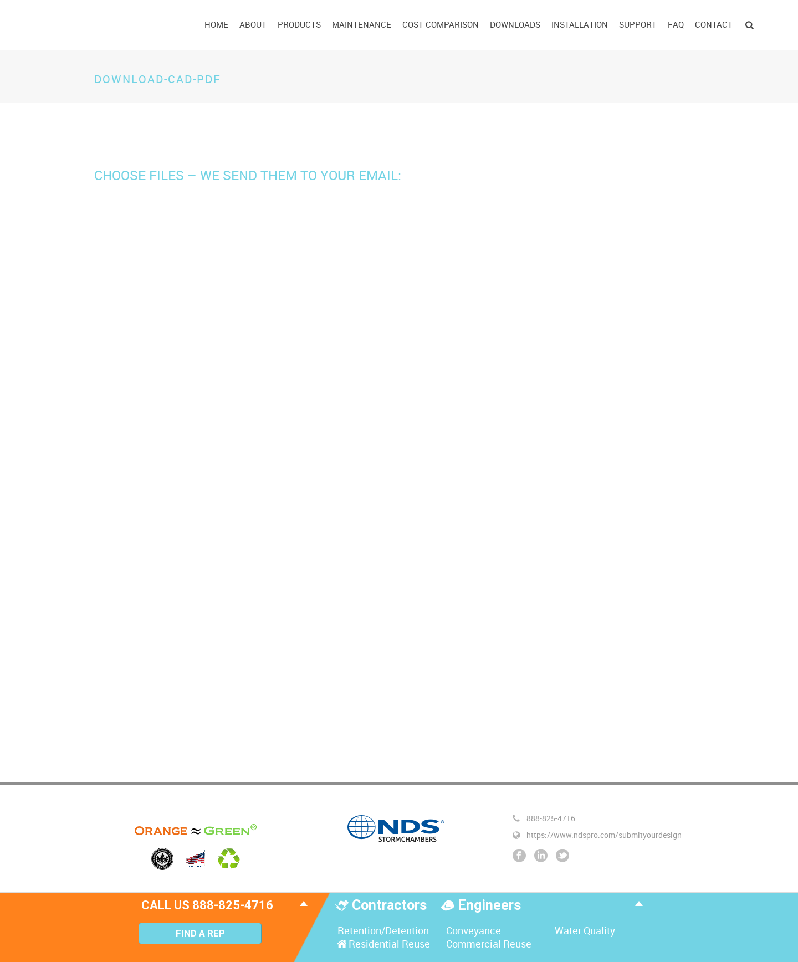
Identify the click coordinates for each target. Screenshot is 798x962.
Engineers (489, 905)
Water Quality (584, 930)
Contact (714, 24)
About (253, 24)
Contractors (391, 905)
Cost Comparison (440, 24)
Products (299, 24)
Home (216, 24)
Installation (579, 24)
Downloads (515, 24)
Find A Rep (200, 933)
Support (638, 24)
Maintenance (361, 24)
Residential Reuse (382, 943)
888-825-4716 (550, 818)
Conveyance (472, 930)
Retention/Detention (382, 930)
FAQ (676, 24)
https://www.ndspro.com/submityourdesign (604, 835)
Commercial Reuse (487, 943)
